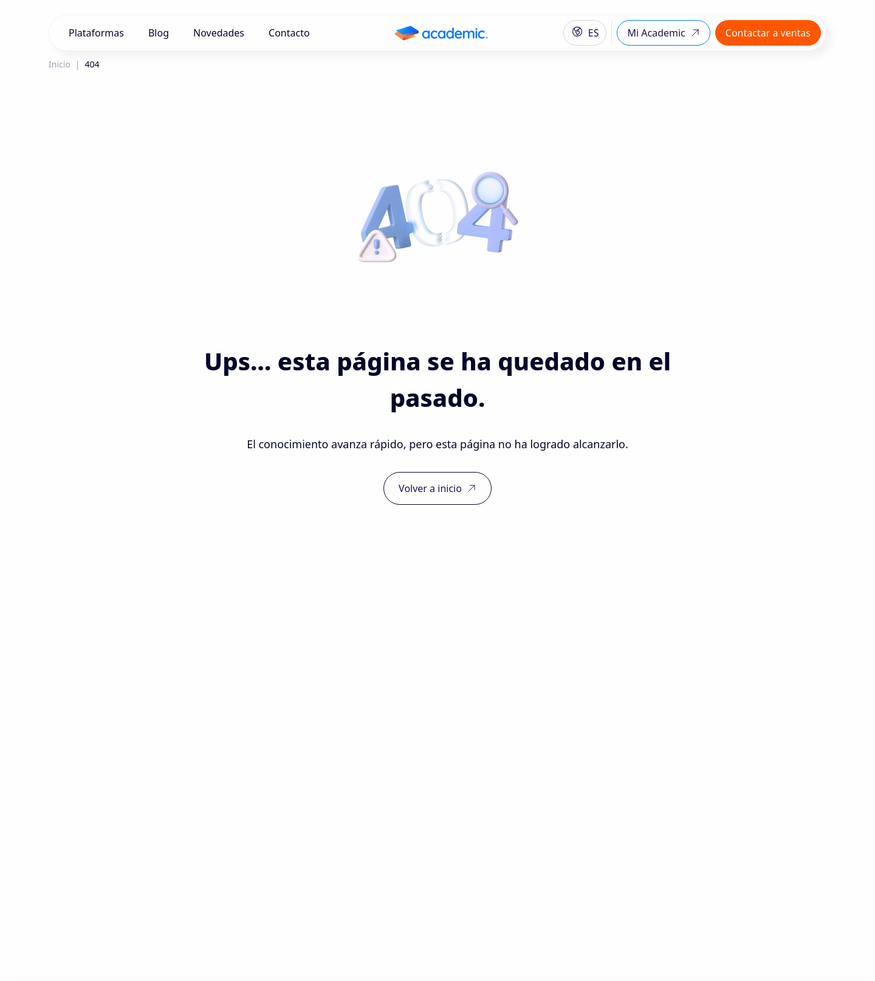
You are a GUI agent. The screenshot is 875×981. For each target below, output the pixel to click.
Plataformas (96, 33)
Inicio (59, 64)
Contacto (289, 33)
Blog (158, 33)
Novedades (218, 33)
